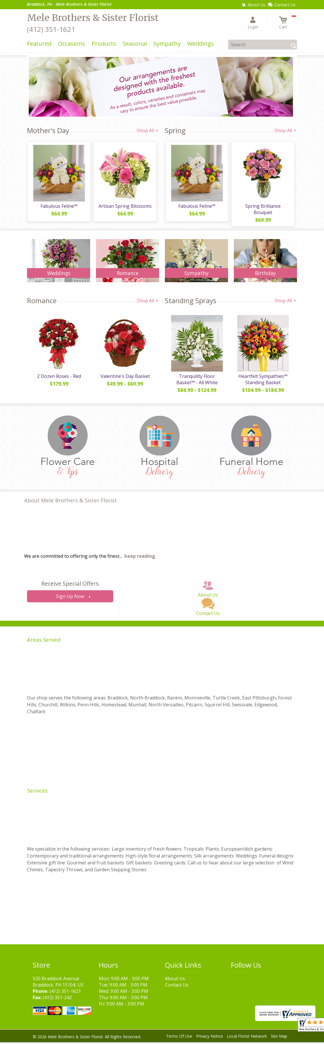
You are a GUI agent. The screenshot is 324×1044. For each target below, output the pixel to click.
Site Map (279, 1038)
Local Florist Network (247, 1038)
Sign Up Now (70, 598)
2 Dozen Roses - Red (59, 378)
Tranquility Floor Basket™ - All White (196, 381)
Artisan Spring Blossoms (124, 207)
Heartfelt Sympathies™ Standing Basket (262, 381)
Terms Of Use (179, 1038)
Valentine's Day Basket (124, 378)
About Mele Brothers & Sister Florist (70, 502)
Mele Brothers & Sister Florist (93, 18)
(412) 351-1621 (51, 29)
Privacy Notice (209, 1038)
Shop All (148, 130)
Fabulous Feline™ (58, 207)
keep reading (139, 558)
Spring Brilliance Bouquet (262, 210)
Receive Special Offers (70, 585)
